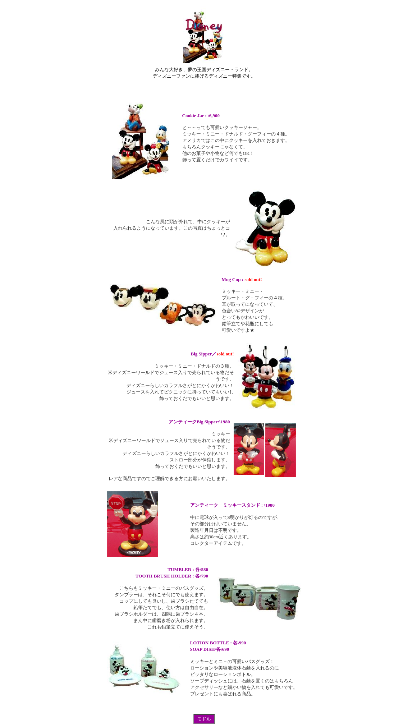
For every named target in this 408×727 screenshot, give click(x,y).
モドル (204, 719)
